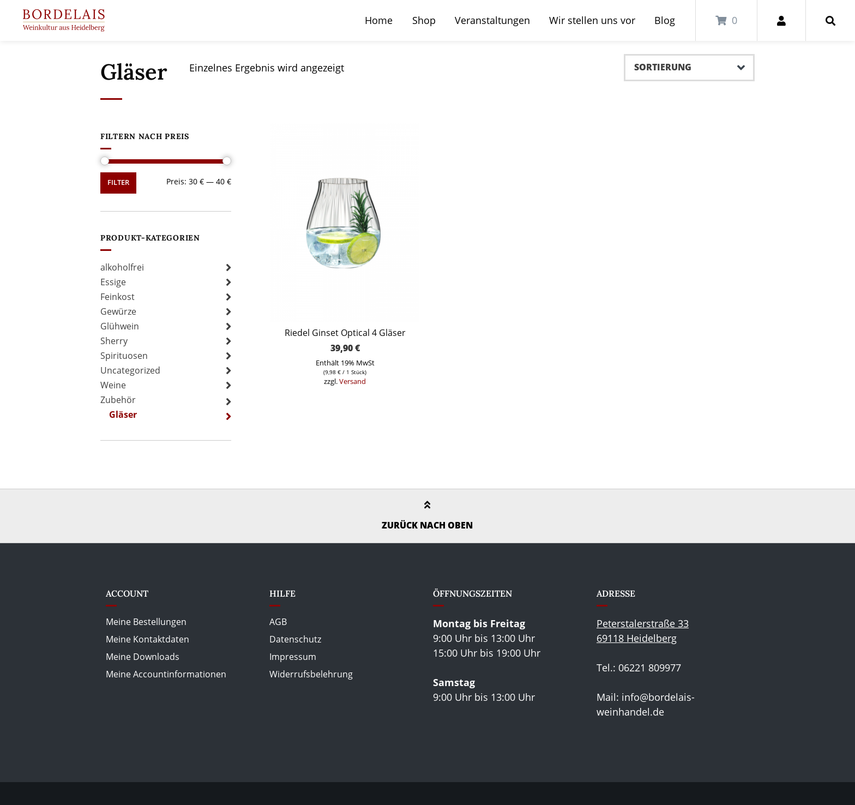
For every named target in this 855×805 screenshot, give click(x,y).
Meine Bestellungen (146, 622)
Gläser (123, 414)
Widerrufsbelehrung (311, 674)
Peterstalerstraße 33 (643, 623)
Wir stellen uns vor (592, 20)
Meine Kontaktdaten (147, 639)
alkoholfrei (122, 267)
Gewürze (118, 311)
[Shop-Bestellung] (689, 67)
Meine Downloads (142, 657)
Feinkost (117, 297)
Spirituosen (124, 356)
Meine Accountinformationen (166, 674)
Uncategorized (130, 370)
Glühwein (119, 326)
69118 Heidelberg (637, 638)
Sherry (114, 341)
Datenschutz (295, 639)
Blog (664, 20)
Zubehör (118, 400)
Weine (113, 385)
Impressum (292, 657)
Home (379, 20)
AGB (278, 622)
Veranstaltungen (492, 20)
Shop (424, 20)
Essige (113, 282)
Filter (118, 182)
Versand (352, 381)
